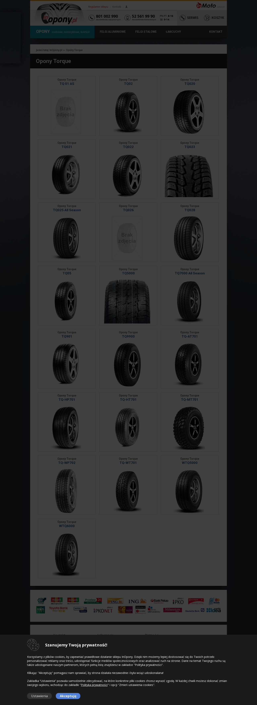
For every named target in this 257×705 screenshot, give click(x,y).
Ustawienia (39, 696)
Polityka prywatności (94, 685)
